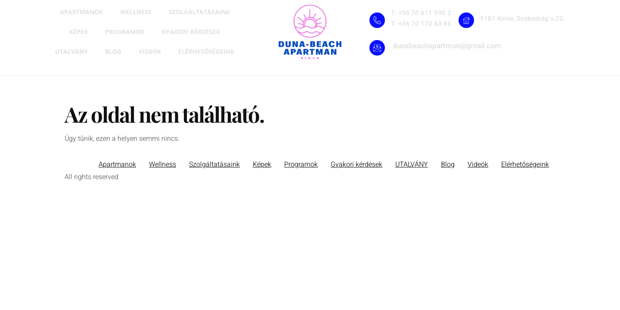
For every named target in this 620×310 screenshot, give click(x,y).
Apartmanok (81, 12)
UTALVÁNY (71, 51)
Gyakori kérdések (190, 32)
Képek (78, 32)
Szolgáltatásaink (199, 12)
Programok (124, 32)
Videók (150, 51)
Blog (113, 51)
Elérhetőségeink (206, 51)
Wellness (136, 12)
